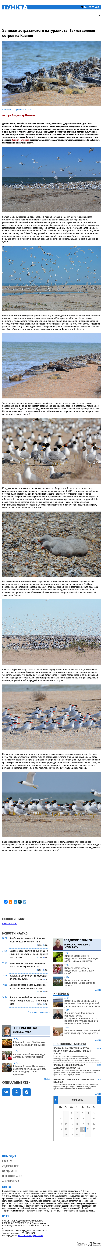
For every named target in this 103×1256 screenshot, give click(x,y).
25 (88, 1129)
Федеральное (10, 1166)
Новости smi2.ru (9, 923)
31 (83, 1134)
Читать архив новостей (39, 1012)
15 (71, 1124)
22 (71, 1129)
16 (77, 1124)
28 (66, 1134)
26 (94, 1129)
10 (83, 1118)
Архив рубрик (10, 1181)
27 (60, 1134)
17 (83, 1124)
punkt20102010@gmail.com (30, 1235)
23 (77, 1129)
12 (94, 1118)
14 (66, 1124)
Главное (7, 1161)
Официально (10, 1171)
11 (88, 1118)
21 (66, 1129)
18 (88, 1124)
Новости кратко (12, 1176)
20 (60, 1129)
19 (94, 1124)
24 (83, 1129)
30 (77, 1134)
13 (60, 1124)
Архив (47, 1078)
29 (71, 1134)
